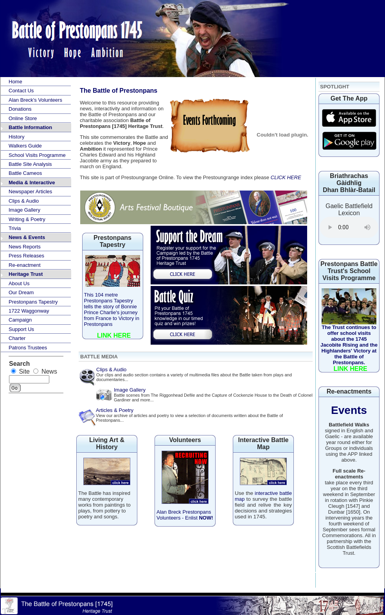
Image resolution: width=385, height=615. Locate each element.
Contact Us (21, 91)
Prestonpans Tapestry (33, 302)
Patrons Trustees (28, 348)
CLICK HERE (286, 177)
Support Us (21, 329)
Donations (20, 109)
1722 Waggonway (29, 311)
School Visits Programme (37, 155)
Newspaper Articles (30, 191)
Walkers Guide (25, 146)
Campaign (20, 320)
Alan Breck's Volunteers (35, 100)
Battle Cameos (25, 173)
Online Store (23, 118)
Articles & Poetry (114, 410)
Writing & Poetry (27, 219)
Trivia (15, 228)
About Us (19, 283)
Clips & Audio (24, 201)
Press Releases (26, 256)
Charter (17, 338)
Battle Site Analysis (30, 164)
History (16, 137)
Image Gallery (24, 210)
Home (15, 82)
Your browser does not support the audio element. (349, 227)
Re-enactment (25, 265)
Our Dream (21, 292)
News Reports (25, 247)
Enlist (198, 518)
